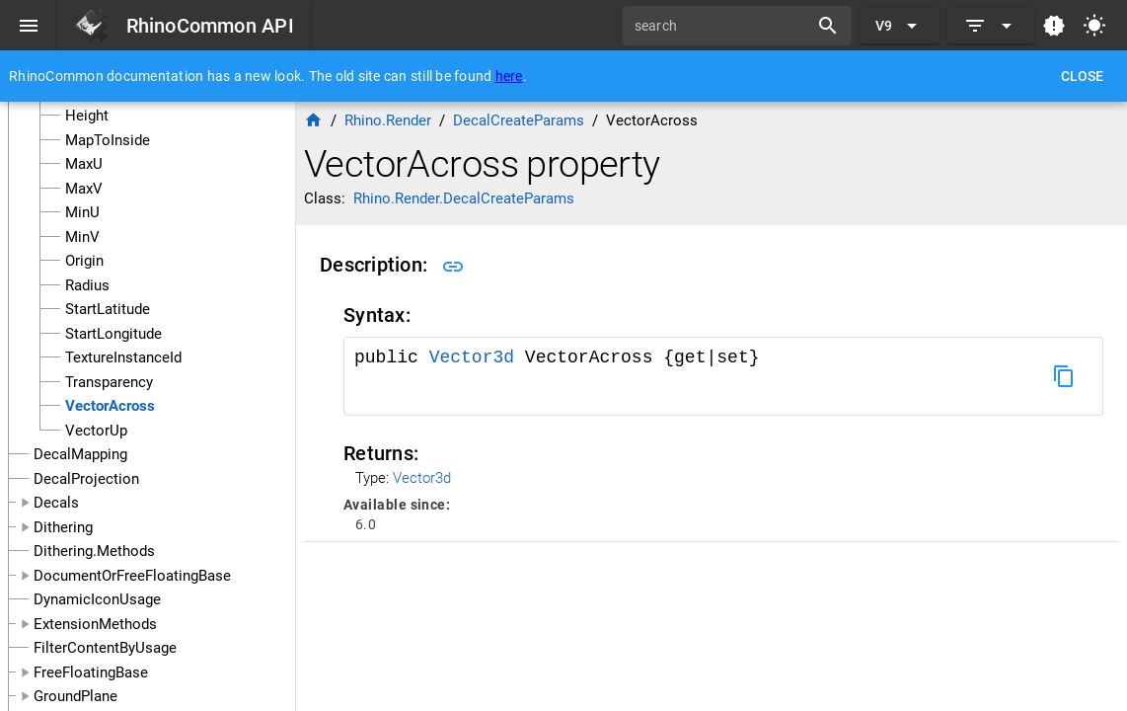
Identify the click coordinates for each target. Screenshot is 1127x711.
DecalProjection (86, 479)
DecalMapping (80, 454)
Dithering (63, 527)
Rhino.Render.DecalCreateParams (463, 198)
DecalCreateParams (518, 120)
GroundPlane (75, 696)
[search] (722, 25)
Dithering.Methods (94, 551)
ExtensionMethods (95, 624)
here (509, 76)
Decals (56, 503)
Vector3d (477, 357)
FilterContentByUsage (105, 648)
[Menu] (28, 25)
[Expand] (990, 25)
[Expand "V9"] (899, 25)
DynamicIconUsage (97, 599)
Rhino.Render (387, 120)
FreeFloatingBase (91, 672)
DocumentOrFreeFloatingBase (132, 576)
